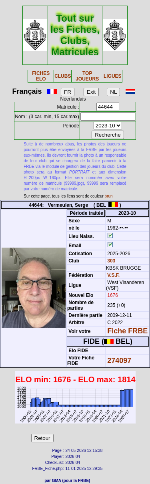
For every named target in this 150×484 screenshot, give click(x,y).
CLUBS (62, 76)
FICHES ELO (41, 76)
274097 (119, 361)
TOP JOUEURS (87, 76)
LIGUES (113, 76)
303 (110, 261)
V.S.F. (113, 275)
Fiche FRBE (127, 331)
